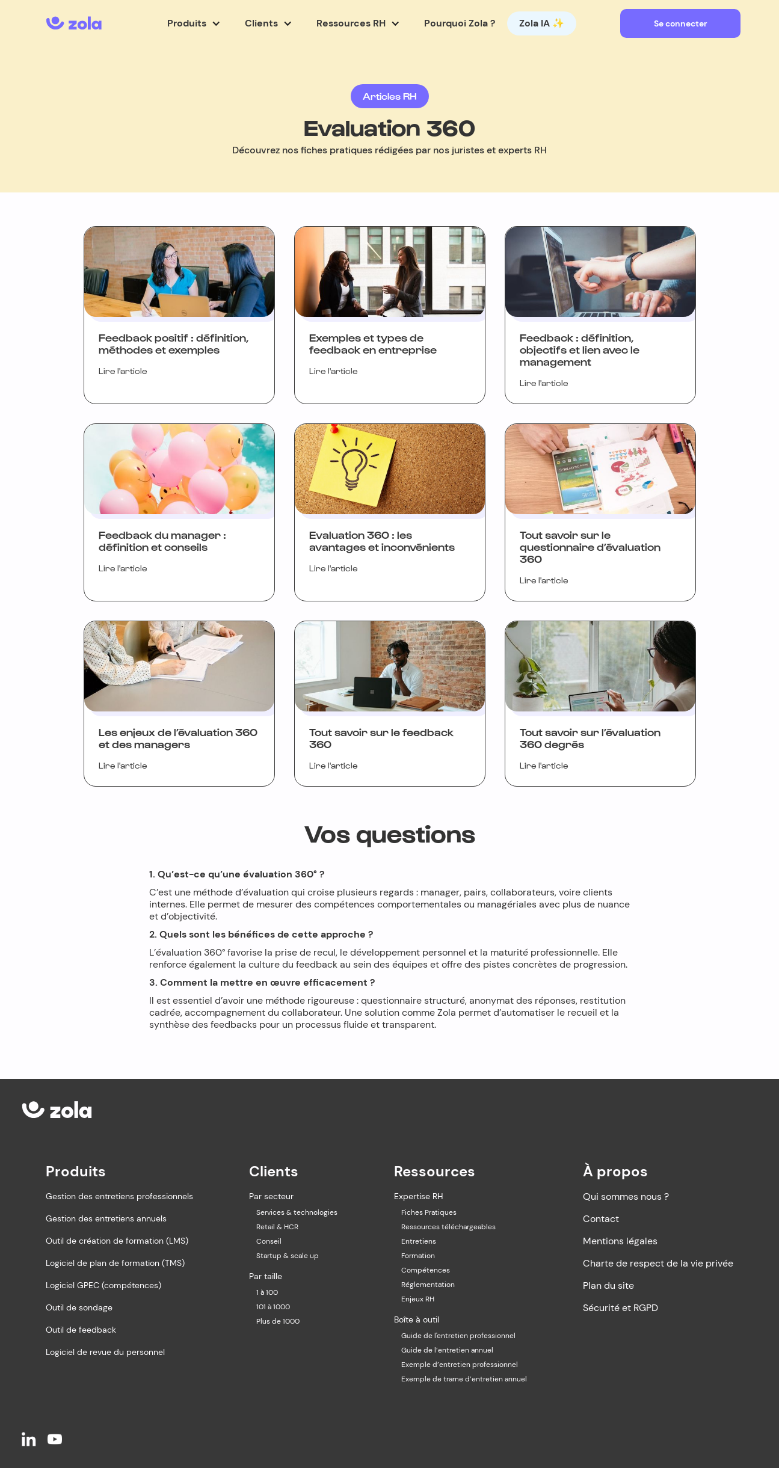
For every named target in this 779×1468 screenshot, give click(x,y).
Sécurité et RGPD (620, 1307)
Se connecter (680, 23)
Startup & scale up (287, 1256)
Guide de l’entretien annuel (447, 1350)
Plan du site (608, 1285)
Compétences (425, 1270)
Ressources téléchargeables (448, 1227)
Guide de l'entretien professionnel (458, 1336)
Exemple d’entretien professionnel (459, 1364)
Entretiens (418, 1241)
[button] (194, 23)
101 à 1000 (273, 1307)
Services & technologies (296, 1212)
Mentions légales (620, 1241)
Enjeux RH (417, 1299)
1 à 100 (267, 1292)
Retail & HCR (277, 1227)
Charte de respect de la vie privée (658, 1263)
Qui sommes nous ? (626, 1196)
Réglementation (428, 1284)
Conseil (269, 1241)
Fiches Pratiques (429, 1212)
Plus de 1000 (278, 1321)
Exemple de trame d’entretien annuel (464, 1379)
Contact (601, 1218)
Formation (418, 1256)
